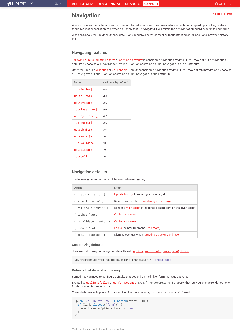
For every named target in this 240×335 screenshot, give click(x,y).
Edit (222, 14)
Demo (102, 4)
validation (102, 70)
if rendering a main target (156, 201)
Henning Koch (90, 329)
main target (133, 207)
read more (153, 228)
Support (151, 4)
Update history (123, 194)
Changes (132, 4)
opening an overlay (131, 60)
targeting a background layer (162, 234)
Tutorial (87, 4)
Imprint (103, 329)
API (74, 4)
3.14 (60, 4)
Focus (118, 228)
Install (116, 4)
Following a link (81, 60)
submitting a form (103, 60)
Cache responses (125, 214)
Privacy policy (116, 329)
